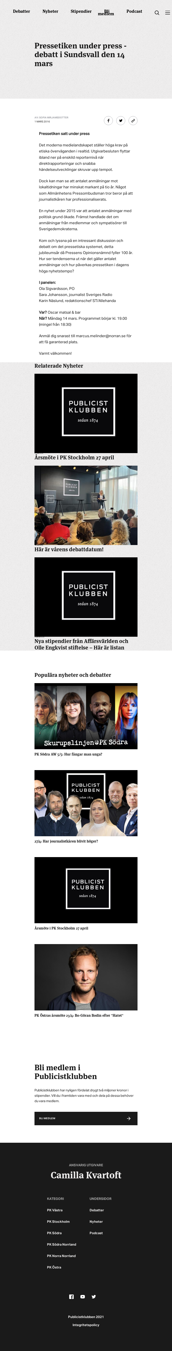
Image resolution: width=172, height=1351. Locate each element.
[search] (157, 13)
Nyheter (50, 11)
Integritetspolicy (86, 1325)
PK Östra (54, 1267)
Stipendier (81, 11)
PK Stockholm (58, 1221)
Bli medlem (106, 12)
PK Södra (54, 1233)
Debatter (21, 11)
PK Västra (54, 1210)
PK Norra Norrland (61, 1256)
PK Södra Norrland (61, 1244)
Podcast (134, 11)
